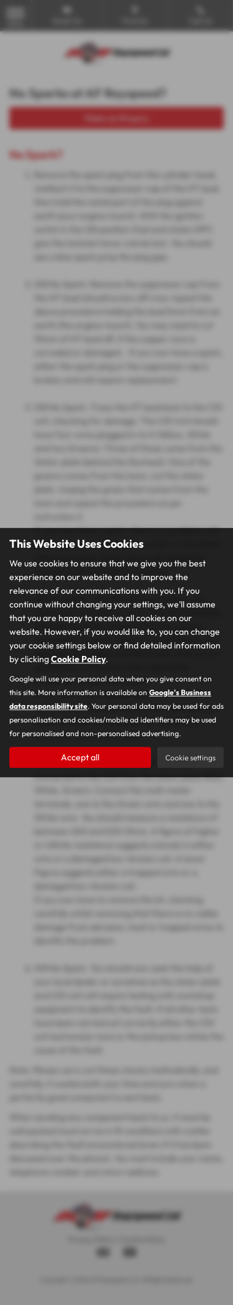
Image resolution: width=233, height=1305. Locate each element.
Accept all (80, 757)
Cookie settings (190, 757)
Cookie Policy (78, 659)
